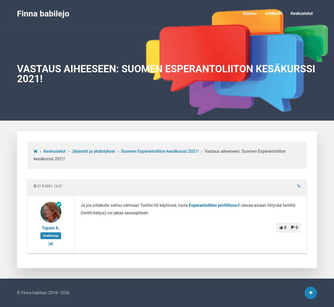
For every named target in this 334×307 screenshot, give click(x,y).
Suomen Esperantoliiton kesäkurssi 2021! (160, 151)
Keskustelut (302, 13)
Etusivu (250, 13)
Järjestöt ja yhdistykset (93, 151)
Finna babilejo (43, 14)
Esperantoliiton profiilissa (213, 205)
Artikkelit (273, 13)
